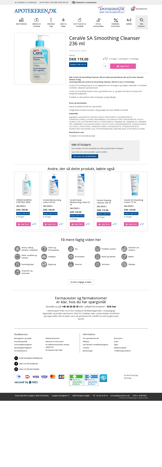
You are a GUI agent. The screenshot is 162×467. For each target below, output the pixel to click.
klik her (111, 306)
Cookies (86, 347)
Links (116, 341)
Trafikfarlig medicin (122, 350)
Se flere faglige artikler (81, 281)
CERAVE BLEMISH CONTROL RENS (49, 201)
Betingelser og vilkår (22, 338)
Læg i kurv (123, 66)
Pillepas (86, 341)
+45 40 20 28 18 (70, 306)
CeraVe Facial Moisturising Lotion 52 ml (105, 202)
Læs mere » (19, 206)
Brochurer (118, 338)
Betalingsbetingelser (22, 347)
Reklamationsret (52, 338)
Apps (116, 344)
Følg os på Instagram (26, 369)
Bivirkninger (88, 350)
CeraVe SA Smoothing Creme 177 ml (24, 201)
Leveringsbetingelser (22, 344)
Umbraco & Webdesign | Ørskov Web (133, 400)
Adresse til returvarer (54, 341)
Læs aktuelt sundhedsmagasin (95, 344)
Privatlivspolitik (20, 341)
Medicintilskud (120, 347)
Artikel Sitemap (131, 374)
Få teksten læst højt (54, 349)
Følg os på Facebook (25, 363)
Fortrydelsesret (20, 350)
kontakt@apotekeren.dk (28, 357)
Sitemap (127, 377)
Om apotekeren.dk (90, 338)
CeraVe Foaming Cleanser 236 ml (129, 201)
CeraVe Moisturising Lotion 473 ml (78, 201)
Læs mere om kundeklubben (84, 156)
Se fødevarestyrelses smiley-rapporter (57, 345)
